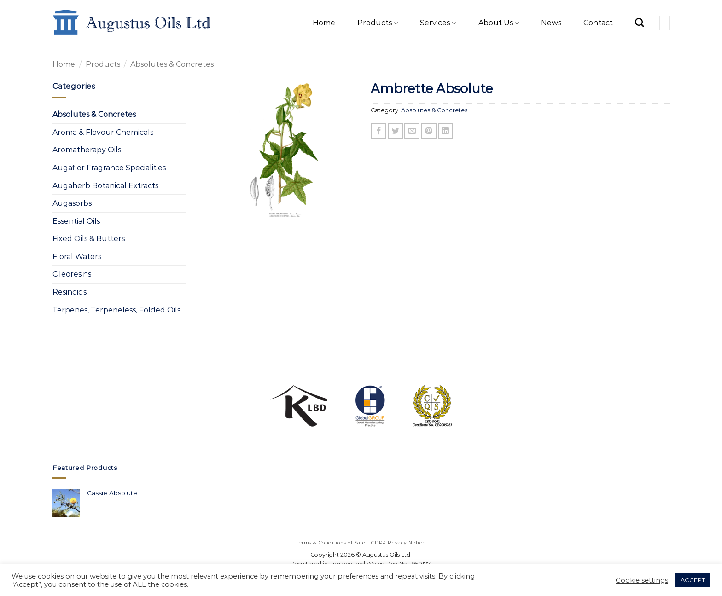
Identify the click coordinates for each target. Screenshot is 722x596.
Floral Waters (76, 256)
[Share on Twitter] (395, 131)
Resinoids (69, 292)
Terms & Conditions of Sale (331, 543)
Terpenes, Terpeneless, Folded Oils (116, 310)
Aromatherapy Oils (86, 149)
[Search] (639, 22)
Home (324, 22)
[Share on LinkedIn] (445, 131)
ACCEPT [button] (693, 580)
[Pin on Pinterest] (429, 131)
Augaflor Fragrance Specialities (109, 167)
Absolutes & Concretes (172, 64)
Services (438, 23)
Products (377, 23)
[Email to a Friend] (411, 131)
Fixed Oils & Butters (88, 238)
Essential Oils (76, 221)
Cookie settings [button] (642, 580)
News (551, 22)
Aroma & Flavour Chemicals (102, 132)
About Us (498, 23)
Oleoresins (71, 274)
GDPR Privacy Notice (398, 543)
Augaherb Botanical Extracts (105, 185)
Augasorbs (72, 203)
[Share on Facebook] (378, 131)
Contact (598, 22)
